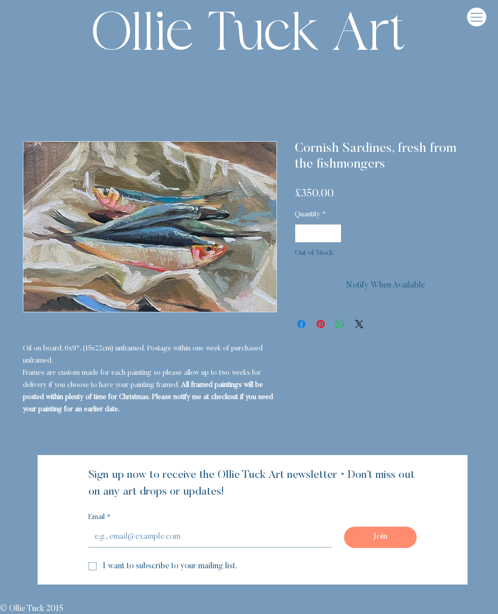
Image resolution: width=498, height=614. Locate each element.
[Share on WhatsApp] (340, 324)
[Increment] (333, 233)
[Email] (207, 537)
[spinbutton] (318, 233)
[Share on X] (359, 324)
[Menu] (476, 17)
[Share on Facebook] (301, 324)
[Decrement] (302, 233)
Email (99, 518)
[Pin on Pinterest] (321, 324)
